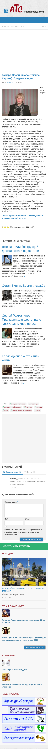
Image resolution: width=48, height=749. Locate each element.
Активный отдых (10, 588)
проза (6, 410)
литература (33, 404)
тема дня (6, 591)
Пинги (29, 472)
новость (39, 407)
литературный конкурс (12, 407)
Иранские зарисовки (13, 594)
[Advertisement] (24, 50)
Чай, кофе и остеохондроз (14, 669)
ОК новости (26, 588)
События (38, 588)
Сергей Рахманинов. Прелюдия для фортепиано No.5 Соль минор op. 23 (21, 319)
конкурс (10, 82)
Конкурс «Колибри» (18, 404)
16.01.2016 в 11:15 (33, 478)
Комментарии (12, 472)
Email (27, 519)
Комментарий (11, 502)
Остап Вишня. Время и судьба (23, 285)
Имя (6, 519)
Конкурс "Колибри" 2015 (13, 26)
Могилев (28, 407)
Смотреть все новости (34, 647)
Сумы (37, 410)
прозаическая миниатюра (21, 410)
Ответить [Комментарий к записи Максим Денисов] (13, 488)
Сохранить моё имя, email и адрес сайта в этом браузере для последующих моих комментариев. (23, 532)
